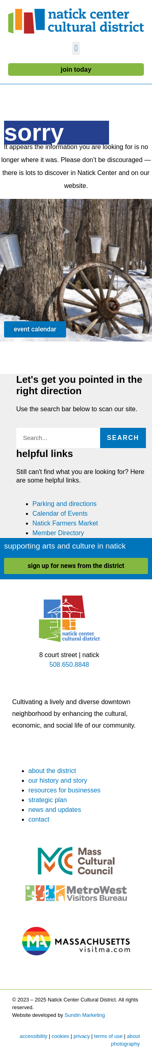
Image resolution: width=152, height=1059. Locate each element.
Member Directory (58, 533)
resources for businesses (64, 790)
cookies (60, 1036)
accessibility (33, 1036)
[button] (76, 48)
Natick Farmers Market (65, 523)
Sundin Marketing (84, 1015)
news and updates (54, 809)
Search (123, 437)
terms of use (108, 1036)
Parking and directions (64, 503)
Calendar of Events (60, 513)
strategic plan (47, 799)
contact (38, 819)
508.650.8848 (69, 664)
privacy (81, 1036)
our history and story (57, 780)
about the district (52, 770)
